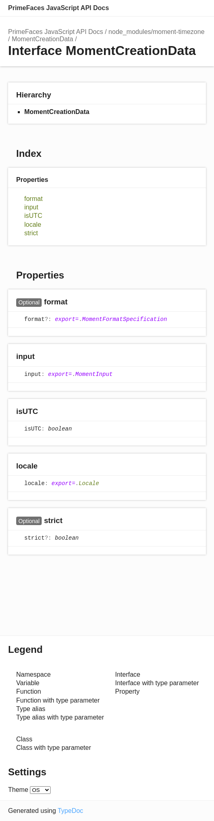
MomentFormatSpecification (124, 320)
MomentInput (93, 374)
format (33, 198)
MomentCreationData (42, 39)
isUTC (33, 215)
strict (31, 233)
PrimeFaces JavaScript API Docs (58, 7)
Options (182, 8)
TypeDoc (70, 810)
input (31, 207)
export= (67, 320)
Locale (88, 483)
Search (165, 8)
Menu (198, 8)
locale (32, 224)
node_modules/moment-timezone (156, 31)
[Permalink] (75, 302)
